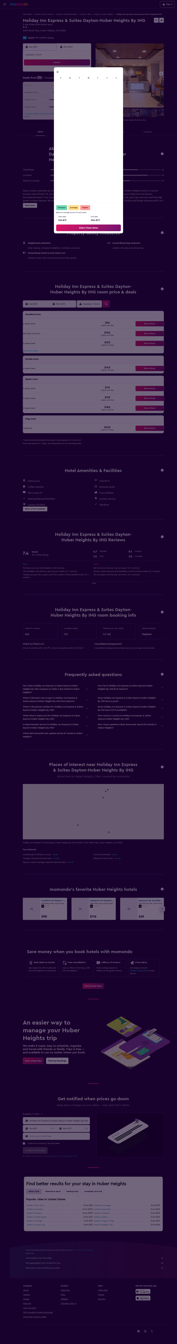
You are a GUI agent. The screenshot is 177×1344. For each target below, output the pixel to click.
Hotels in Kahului (34, 1213)
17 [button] (51, 93)
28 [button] (77, 99)
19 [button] (64, 93)
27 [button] (71, 99)
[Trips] (4, 38)
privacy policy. (72, 1156)
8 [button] (84, 79)
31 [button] (51, 106)
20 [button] (70, 93)
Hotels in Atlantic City (103, 1225)
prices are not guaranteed (83, 1250)
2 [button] (44, 79)
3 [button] (50, 79)
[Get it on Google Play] (143, 1291)
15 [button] (84, 86)
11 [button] (57, 86)
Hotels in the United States (66, 14)
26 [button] (64, 99)
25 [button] (57, 99)
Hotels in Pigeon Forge (104, 1221)
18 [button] (57, 93)
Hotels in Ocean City (36, 1225)
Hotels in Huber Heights (103, 14)
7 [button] (77, 79)
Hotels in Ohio (85, 14)
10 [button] (51, 86)
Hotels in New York (35, 1205)
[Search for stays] (4, 18)
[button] (5, 4)
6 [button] (70, 79)
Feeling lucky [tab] (72, 1191)
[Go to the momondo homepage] (19, 4)
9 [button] (44, 86)
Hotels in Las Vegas (102, 1205)
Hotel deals (27, 14)
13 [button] (71, 86)
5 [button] (64, 79)
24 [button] (51, 99)
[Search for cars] (4, 24)
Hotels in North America (44, 14)
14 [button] (77, 86)
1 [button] (106, 73)
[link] (93, 986)
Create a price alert (138, 971)
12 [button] (64, 86)
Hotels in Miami (100, 1217)
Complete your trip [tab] (93, 1191)
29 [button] (84, 99)
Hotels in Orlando (101, 1213)
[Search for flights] (4, 13)
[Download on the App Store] (143, 1298)
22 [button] (84, 93)
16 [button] (44, 93)
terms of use (58, 1156)
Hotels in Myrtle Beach (37, 1217)
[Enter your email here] (59, 1136)
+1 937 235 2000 (31, 34)
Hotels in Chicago (34, 1221)
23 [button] (44, 99)
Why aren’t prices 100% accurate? (95, 1268)
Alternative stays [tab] (53, 1191)
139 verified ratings (44, 38)
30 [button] (44, 106)
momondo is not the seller (95, 1258)
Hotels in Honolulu (35, 1209)
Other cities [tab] (33, 1191)
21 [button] (77, 93)
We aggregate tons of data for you (95, 1263)
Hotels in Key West (102, 1209)
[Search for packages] (4, 30)
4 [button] (57, 79)
